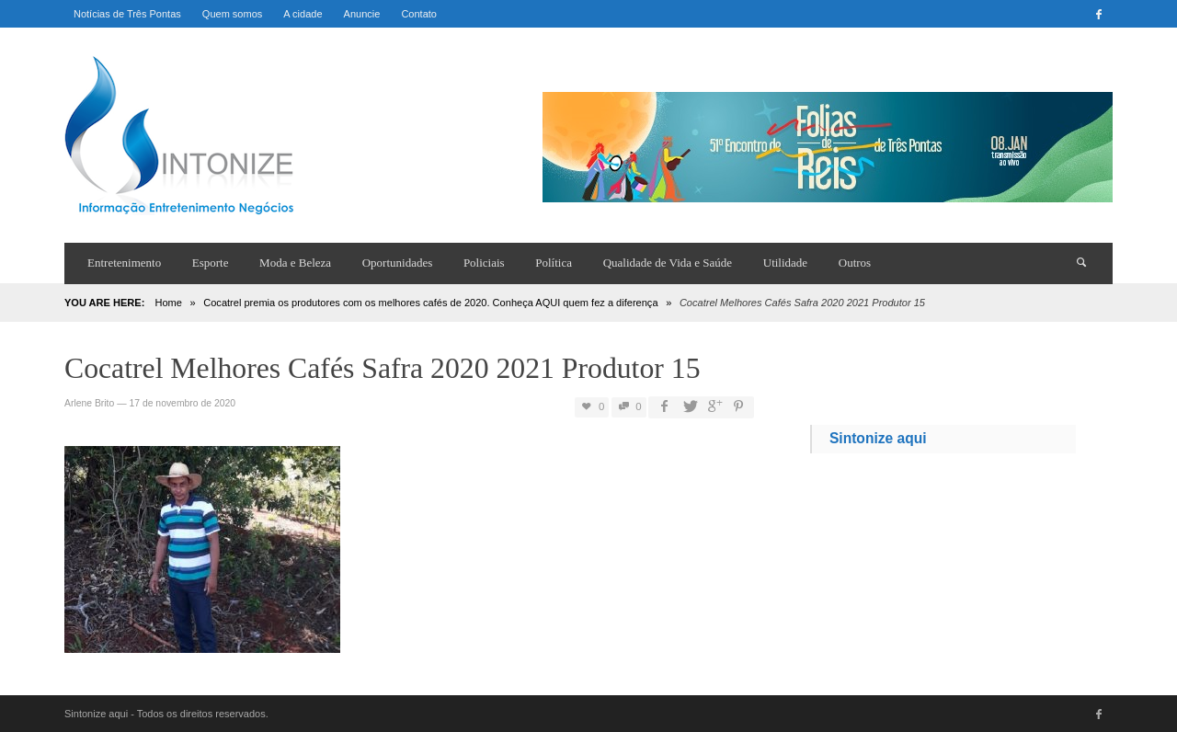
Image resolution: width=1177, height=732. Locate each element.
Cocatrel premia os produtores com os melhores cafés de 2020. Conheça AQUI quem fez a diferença (430, 302)
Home (167, 302)
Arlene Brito (89, 403)
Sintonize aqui (878, 438)
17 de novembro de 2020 (182, 403)
